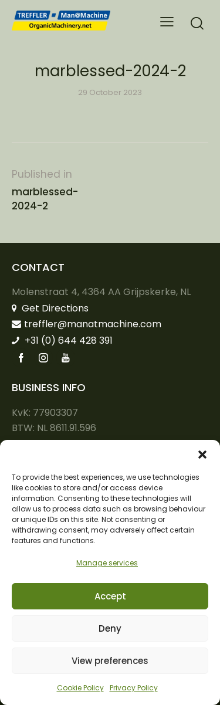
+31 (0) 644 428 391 (62, 340)
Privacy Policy (134, 688)
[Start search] (197, 23)
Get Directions (50, 308)
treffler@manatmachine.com (86, 324)
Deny (110, 628)
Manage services (107, 563)
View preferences (110, 661)
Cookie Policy (80, 688)
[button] (202, 454)
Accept (110, 596)
